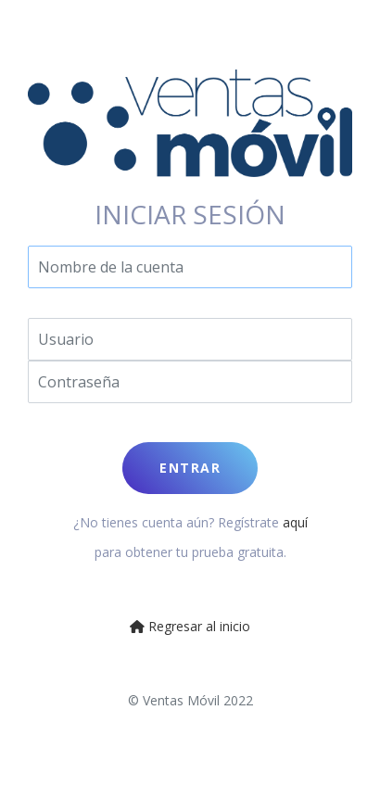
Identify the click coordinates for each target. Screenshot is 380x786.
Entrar (190, 467)
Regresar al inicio (190, 626)
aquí (295, 522)
